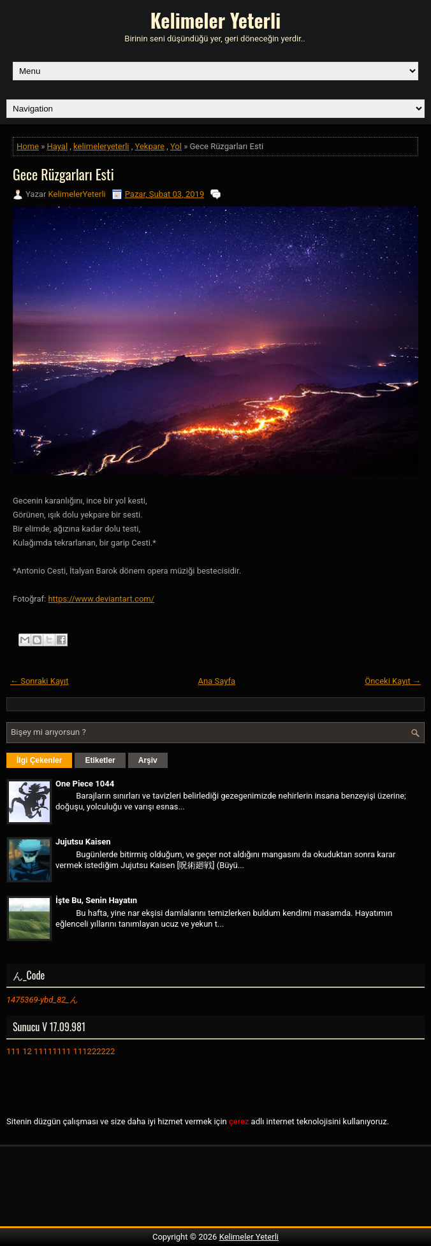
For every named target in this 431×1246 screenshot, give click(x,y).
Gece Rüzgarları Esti (63, 174)
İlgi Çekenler (39, 760)
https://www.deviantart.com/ (101, 599)
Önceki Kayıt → (393, 681)
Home (28, 146)
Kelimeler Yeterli (215, 20)
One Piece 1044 (84, 783)
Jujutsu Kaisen (82, 841)
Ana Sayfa (216, 681)
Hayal (57, 146)
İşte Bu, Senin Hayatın (96, 900)
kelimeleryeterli (101, 146)
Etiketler (100, 760)
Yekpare (149, 146)
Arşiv (147, 760)
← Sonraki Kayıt (39, 681)
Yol (176, 146)
